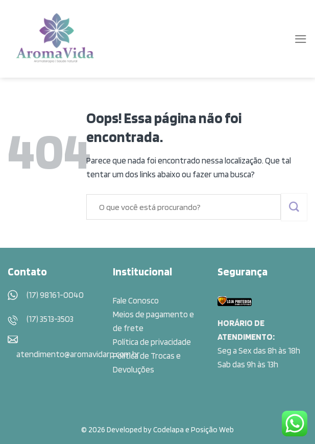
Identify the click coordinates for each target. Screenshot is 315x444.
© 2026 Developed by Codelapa (132, 429)
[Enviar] (294, 207)
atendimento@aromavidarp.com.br (78, 354)
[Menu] (300, 39)
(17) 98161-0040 (55, 295)
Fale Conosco (136, 300)
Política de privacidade (152, 342)
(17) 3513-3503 (50, 319)
